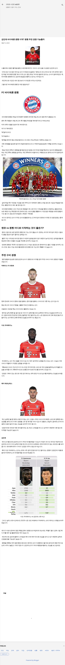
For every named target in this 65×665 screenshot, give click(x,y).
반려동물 (29, 650)
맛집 (23, 650)
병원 (41, 650)
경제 (12, 650)
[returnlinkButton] (2, 4)
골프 (17, 650)
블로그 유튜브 (55, 650)
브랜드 (47, 650)
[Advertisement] (32, 22)
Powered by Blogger (32, 660)
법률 (36, 650)
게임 (7, 650)
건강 (2, 650)
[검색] (62, 5)
